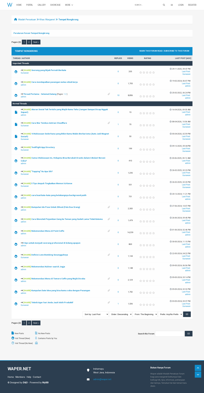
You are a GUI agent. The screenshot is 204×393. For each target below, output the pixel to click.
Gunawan (25, 73)
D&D (25, 382)
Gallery (42, 5)
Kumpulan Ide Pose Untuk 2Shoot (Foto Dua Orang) (55, 207)
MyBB (45, 382)
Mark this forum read (150, 51)
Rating (147, 58)
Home (19, 5)
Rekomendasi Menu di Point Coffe (47, 231)
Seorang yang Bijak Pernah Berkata (48, 70)
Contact (37, 377)
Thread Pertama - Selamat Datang (39, 94)
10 (118, 95)
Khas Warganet (47, 19)
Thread (16, 58)
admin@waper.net (102, 379)
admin (23, 85)
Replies (118, 58)
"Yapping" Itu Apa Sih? (42, 171)
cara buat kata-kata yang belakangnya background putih (58, 195)
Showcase (55, 5)
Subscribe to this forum (176, 51)
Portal (29, 5)
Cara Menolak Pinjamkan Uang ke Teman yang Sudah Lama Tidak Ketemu (67, 219)
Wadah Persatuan (27, 19)
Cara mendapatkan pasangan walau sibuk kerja (54, 82)
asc (189, 58)
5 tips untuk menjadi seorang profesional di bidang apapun (51, 243)
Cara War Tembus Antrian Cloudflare (49, 123)
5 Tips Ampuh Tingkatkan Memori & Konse (51, 183)
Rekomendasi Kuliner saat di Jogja (48, 266)
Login (181, 5)
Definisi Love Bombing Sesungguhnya (49, 255)
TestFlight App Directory (43, 147)
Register (192, 5)
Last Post (180, 58)
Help (29, 377)
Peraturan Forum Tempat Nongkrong (31, 33)
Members (20, 377)
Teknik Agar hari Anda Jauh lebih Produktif (52, 302)
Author (26, 58)
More (69, 5)
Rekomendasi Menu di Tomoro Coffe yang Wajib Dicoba (58, 278)
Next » (36, 42)
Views (130, 58)
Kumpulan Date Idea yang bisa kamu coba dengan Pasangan (60, 290)
